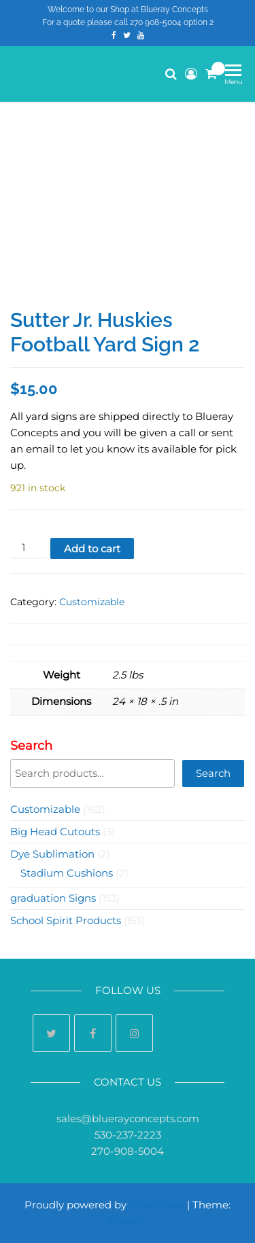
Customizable (91, 602)
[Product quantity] (28, 547)
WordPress (156, 1204)
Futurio (127, 1221)
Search (31, 745)
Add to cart (92, 548)
